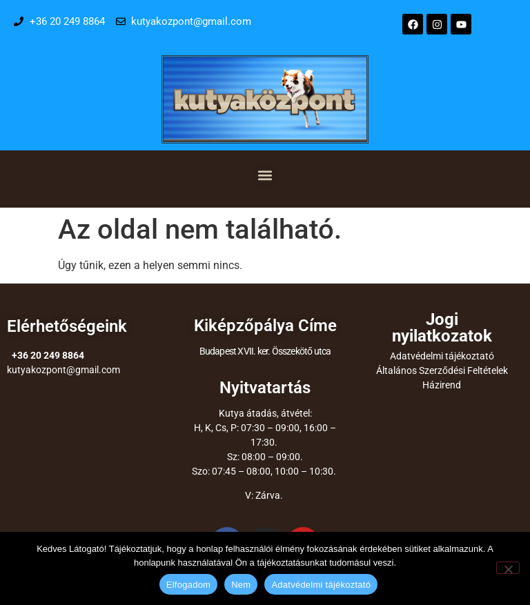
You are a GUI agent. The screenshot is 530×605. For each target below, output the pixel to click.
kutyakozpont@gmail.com (63, 369)
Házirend (441, 384)
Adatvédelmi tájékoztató (442, 355)
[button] (265, 175)
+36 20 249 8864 (48, 355)
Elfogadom (188, 584)
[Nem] (508, 568)
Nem (241, 584)
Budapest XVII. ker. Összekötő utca (265, 351)
